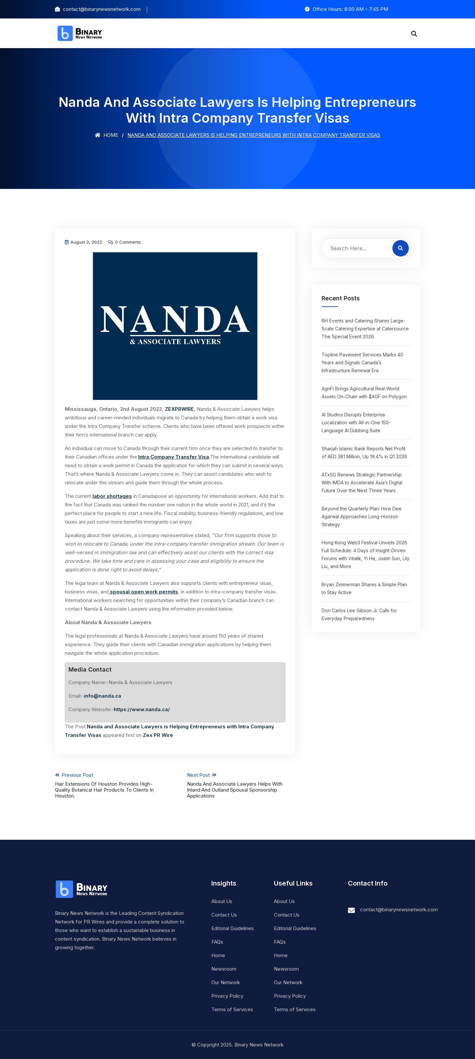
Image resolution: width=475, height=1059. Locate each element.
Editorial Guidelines (232, 928)
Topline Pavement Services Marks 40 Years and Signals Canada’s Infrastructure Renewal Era (362, 362)
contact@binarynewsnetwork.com (399, 909)
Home (106, 135)
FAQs (217, 942)
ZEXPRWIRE (179, 409)
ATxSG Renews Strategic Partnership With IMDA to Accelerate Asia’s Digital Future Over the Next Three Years (362, 482)
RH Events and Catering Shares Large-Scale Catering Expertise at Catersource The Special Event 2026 (365, 328)
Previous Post (109, 785)
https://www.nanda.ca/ (142, 709)
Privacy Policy (227, 996)
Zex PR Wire (158, 735)
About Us (221, 901)
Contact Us (224, 915)
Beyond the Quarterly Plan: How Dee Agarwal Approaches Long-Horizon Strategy (362, 516)
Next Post (241, 785)
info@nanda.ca (102, 696)
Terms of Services (232, 1009)
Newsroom (223, 969)
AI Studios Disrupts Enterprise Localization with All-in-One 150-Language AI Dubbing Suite (356, 422)
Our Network (225, 982)
